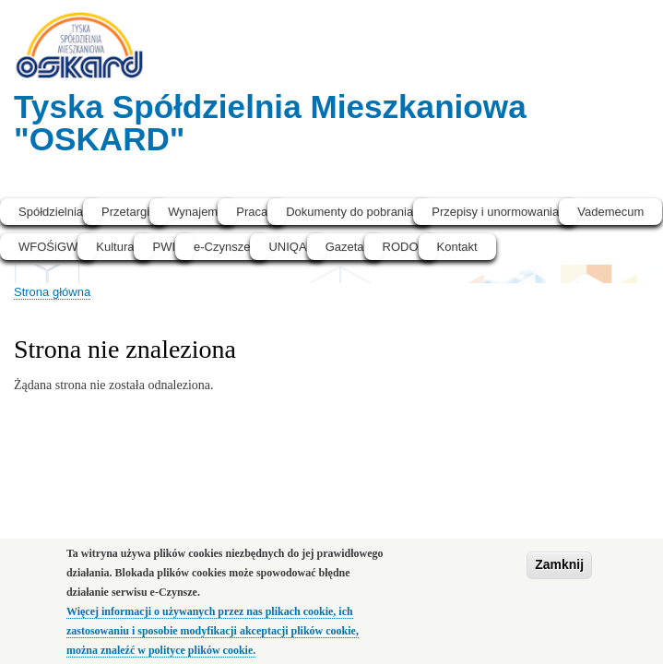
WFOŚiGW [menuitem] (47, 247)
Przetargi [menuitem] (125, 212)
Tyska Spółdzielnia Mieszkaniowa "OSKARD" (270, 123)
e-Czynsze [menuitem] (222, 247)
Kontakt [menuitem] (457, 247)
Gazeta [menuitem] (345, 247)
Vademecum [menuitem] (610, 212)
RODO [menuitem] (401, 247)
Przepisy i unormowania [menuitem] (495, 212)
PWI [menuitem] (163, 247)
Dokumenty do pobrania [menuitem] (349, 212)
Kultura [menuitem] (115, 247)
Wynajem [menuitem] (193, 212)
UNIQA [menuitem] (287, 247)
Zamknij (559, 573)
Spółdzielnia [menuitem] (50, 212)
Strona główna (52, 292)
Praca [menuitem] (251, 212)
